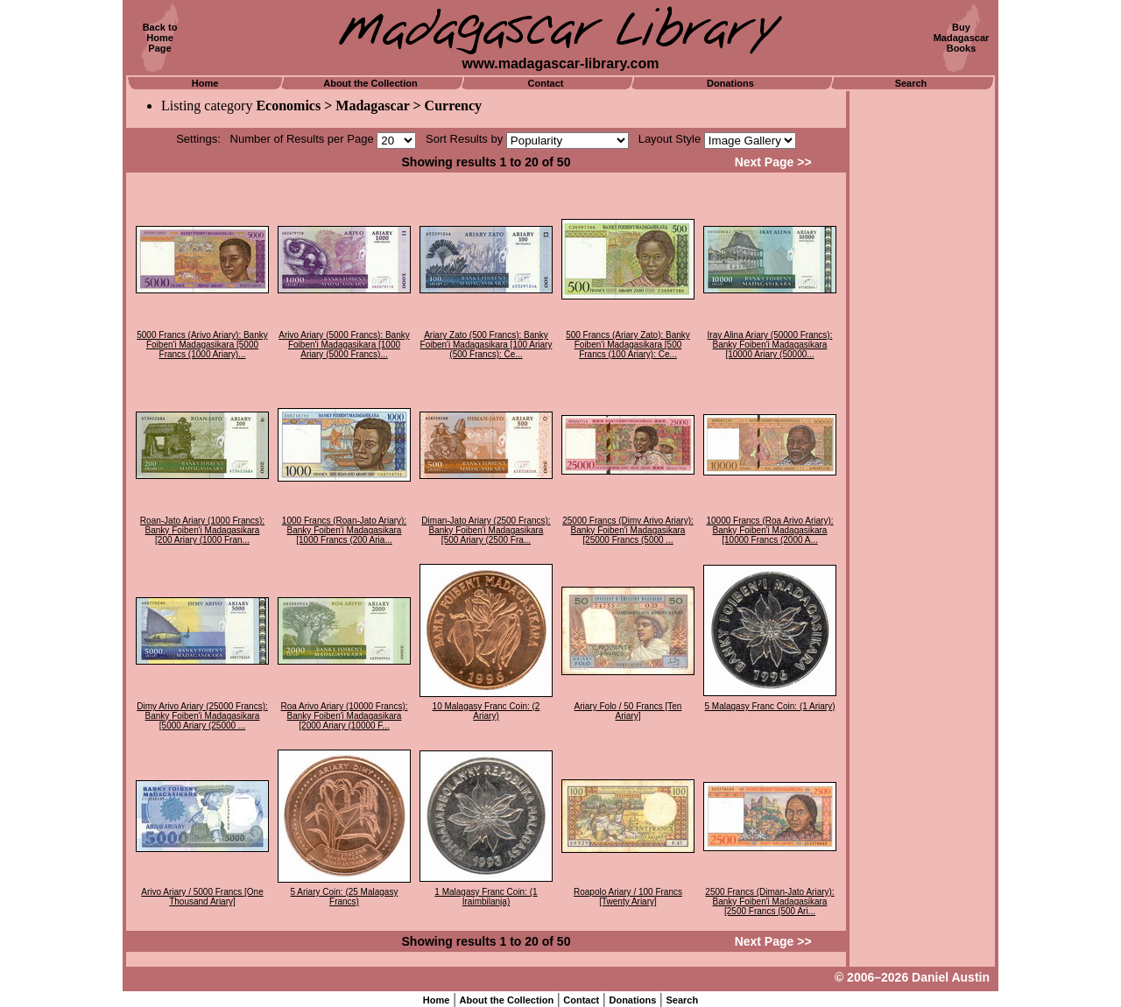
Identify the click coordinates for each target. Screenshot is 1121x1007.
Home (205, 83)
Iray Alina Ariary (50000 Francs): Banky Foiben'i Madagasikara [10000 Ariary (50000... (770, 344)
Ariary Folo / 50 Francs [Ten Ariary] (628, 711)
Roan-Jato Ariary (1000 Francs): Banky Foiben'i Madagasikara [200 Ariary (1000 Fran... (202, 530)
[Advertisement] (922, 354)
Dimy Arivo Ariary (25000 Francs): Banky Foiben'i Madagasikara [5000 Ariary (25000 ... (202, 715)
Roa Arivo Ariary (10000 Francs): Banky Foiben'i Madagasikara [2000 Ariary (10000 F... (343, 715)
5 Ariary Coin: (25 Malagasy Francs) (344, 896)
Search (911, 83)
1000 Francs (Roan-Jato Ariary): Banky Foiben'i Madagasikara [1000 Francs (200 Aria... (344, 530)
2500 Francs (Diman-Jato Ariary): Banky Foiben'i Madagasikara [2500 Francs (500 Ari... (769, 901)
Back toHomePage (160, 37)
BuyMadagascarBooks (962, 37)
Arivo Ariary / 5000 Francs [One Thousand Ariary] (202, 896)
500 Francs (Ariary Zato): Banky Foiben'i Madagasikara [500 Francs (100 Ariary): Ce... (628, 344)
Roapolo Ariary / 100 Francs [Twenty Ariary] (628, 896)
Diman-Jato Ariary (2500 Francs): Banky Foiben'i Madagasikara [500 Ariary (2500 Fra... (485, 530)
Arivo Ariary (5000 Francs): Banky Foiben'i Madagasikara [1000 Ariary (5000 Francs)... (344, 344)
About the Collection (370, 83)
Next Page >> (773, 162)
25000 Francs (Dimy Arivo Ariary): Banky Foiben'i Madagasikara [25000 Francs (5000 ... (628, 530)
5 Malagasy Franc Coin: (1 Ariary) (770, 706)
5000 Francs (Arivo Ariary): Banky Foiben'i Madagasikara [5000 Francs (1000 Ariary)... (202, 344)
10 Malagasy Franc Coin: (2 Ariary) (486, 711)
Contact (546, 83)
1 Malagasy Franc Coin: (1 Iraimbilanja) (485, 896)
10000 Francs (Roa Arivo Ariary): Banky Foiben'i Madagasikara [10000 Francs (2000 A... (769, 530)
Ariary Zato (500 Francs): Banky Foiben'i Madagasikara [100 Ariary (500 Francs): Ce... (486, 344)
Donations (730, 83)
